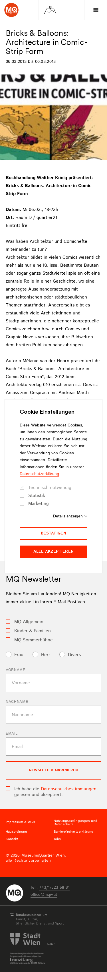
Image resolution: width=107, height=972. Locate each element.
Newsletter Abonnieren (53, 770)
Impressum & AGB (20, 822)
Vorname (15, 670)
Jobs (57, 839)
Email (11, 733)
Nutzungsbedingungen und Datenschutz (76, 822)
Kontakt (12, 839)
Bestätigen (53, 533)
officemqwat (44, 895)
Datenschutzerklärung (39, 474)
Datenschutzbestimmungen (68, 789)
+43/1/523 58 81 (54, 887)
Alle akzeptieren (53, 551)
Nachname (17, 701)
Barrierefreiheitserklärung (74, 832)
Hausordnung (16, 832)
